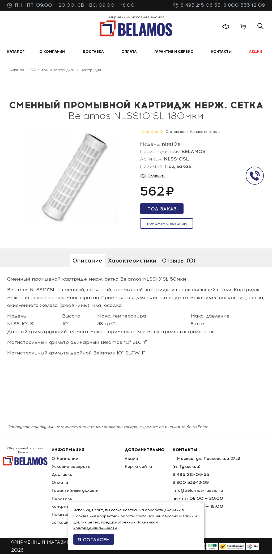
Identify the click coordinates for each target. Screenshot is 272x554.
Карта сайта (138, 466)
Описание (87, 260)
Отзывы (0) (178, 260)
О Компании (65, 458)
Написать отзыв (205, 131)
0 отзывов (175, 131)
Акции (131, 458)
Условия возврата (71, 466)
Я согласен (94, 540)
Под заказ (161, 209)
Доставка (62, 474)
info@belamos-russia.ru (197, 490)
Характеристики (132, 260)
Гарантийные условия (76, 490)
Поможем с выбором (167, 224)
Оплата (60, 482)
